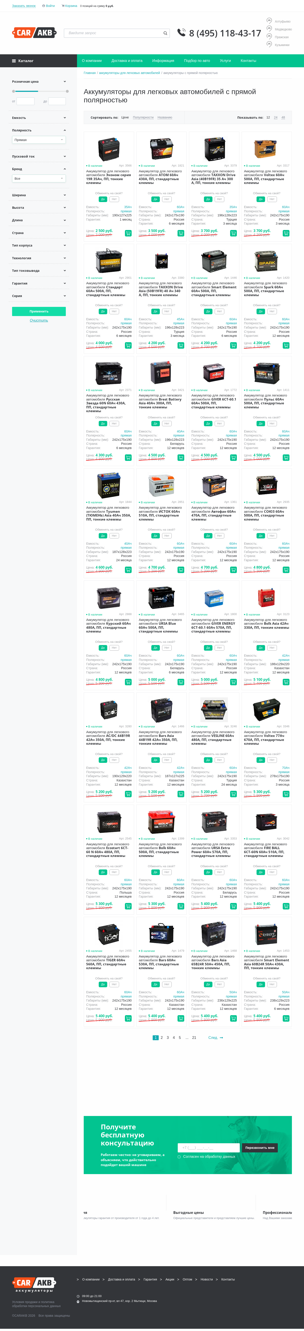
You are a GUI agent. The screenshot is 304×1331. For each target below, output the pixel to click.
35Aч (128, 207)
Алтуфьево (278, 21)
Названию (165, 117)
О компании (92, 61)
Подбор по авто (197, 61)
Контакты (248, 61)
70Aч (285, 768)
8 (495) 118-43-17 (225, 33)
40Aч (180, 431)
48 (283, 117)
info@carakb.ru (264, 1291)
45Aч (180, 319)
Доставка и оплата (126, 61)
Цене (125, 117)
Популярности (143, 117)
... (187, 1038)
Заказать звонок (24, 6)
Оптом (187, 1281)
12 (268, 117)
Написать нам (253, 1296)
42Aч (285, 655)
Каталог (23, 60)
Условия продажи (25, 1304)
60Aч (180, 207)
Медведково (279, 29)
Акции (169, 1281)
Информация (163, 61)
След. (215, 1038)
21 (194, 1038)
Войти (50, 6)
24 (276, 117)
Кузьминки (278, 45)
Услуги (225, 61)
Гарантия (150, 1281)
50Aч (233, 992)
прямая (126, 211)
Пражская (278, 37)
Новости (207, 1281)
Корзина (71, 6)
